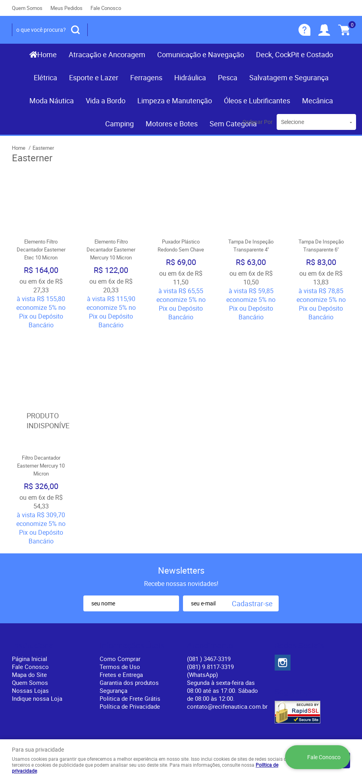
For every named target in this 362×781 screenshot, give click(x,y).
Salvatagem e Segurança (289, 77)
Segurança (113, 640)
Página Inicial (29, 609)
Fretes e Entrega (121, 624)
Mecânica (317, 100)
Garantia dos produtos (129, 632)
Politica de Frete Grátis (130, 648)
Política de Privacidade (130, 656)
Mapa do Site (29, 624)
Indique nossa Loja (37, 648)
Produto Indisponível (41, 370)
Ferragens (146, 77)
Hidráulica (190, 77)
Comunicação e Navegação (200, 54)
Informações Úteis (132, 595)
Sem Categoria (233, 123)
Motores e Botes (172, 123)
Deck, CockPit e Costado (294, 54)
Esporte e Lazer (93, 77)
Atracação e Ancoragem (107, 54)
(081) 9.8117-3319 (210, 620)
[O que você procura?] (75, 29)
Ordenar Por (258, 122)
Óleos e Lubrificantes (257, 100)
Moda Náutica (51, 100)
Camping (119, 123)
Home (47, 54)
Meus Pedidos (66, 8)
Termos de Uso (120, 617)
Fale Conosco (105, 8)
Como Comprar (120, 609)
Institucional (33, 595)
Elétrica (45, 77)
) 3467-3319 (209, 609)
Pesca (227, 77)
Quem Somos (27, 8)
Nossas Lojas (30, 640)
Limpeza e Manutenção (174, 100)
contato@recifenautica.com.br (227, 656)
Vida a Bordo (105, 100)
